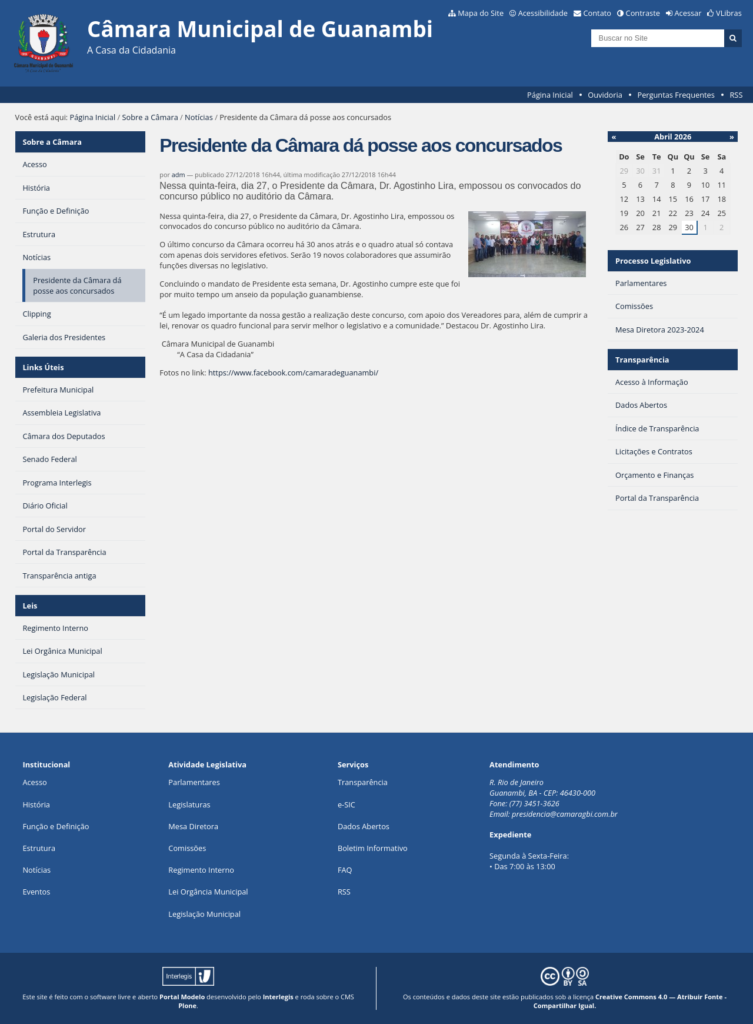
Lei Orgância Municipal (208, 891)
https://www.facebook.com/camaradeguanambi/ (293, 372)
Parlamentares (193, 782)
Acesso (34, 782)
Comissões (187, 848)
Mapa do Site (481, 13)
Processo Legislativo (653, 260)
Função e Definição (55, 826)
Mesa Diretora (193, 826)
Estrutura (38, 848)
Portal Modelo (182, 996)
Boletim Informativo (373, 848)
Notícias (199, 117)
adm (178, 174)
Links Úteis (43, 367)
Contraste (643, 13)
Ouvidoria (605, 94)
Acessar (688, 13)
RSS (735, 94)
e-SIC (346, 804)
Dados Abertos (363, 826)
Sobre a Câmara (150, 117)
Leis (29, 605)
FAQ (345, 870)
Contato (598, 13)
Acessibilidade (543, 13)
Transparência (642, 359)
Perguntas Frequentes (675, 94)
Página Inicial (550, 94)
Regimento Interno (201, 870)
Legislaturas (189, 804)
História (36, 804)
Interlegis (278, 996)
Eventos (36, 891)
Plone (187, 1005)
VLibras (729, 13)
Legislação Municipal (204, 914)
